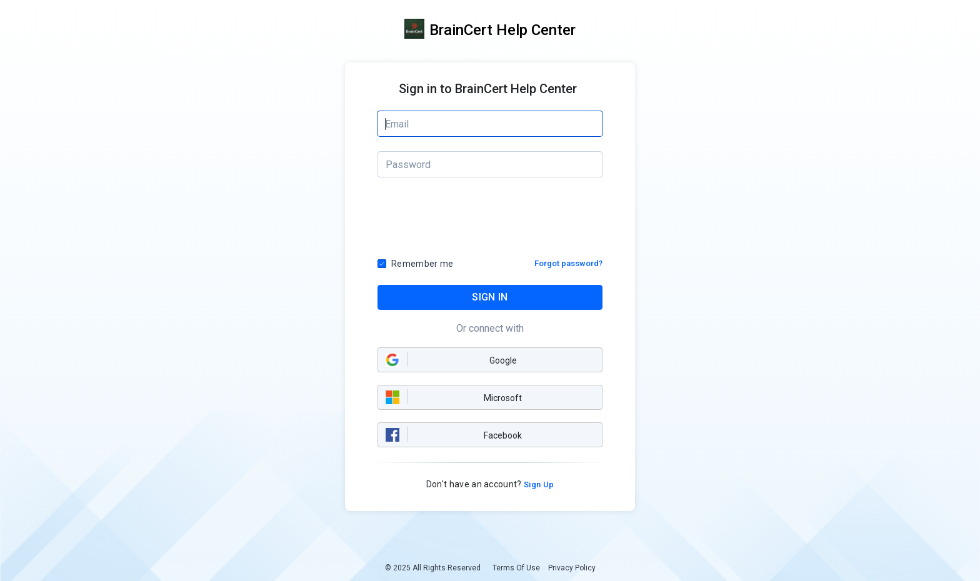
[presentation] (491, 221)
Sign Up (538, 484)
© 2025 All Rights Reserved (433, 568)
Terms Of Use (516, 568)
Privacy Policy (572, 568)
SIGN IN (490, 297)
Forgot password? (568, 263)
